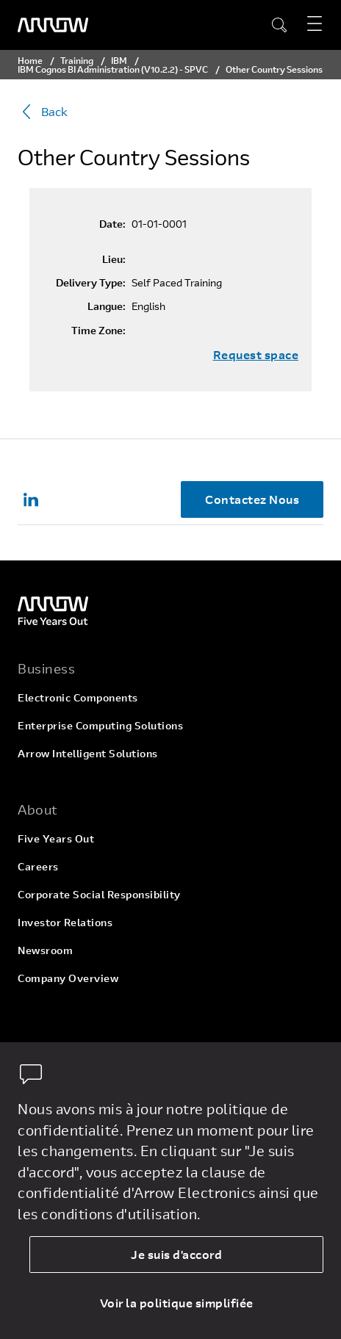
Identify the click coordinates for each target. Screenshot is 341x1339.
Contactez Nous (252, 499)
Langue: (106, 306)
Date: (112, 224)
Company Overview (68, 978)
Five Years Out (56, 838)
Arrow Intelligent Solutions (88, 753)
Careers (38, 866)
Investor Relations (65, 922)
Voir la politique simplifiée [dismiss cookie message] (177, 1302)
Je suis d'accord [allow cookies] (176, 1254)
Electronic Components (78, 697)
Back (43, 111)
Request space (256, 354)
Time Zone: (98, 330)
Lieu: (114, 259)
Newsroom (45, 950)
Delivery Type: (91, 283)
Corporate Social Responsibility (99, 894)
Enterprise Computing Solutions (100, 725)
